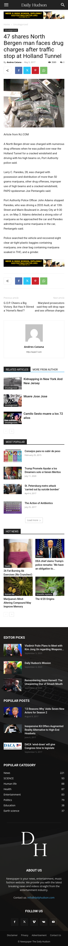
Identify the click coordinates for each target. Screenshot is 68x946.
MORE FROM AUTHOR (45, 369)
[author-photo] (34, 341)
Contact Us (55, 935)
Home (7, 24)
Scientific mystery (44, 594)
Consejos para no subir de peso (42, 451)
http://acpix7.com (34, 352)
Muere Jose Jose (35, 396)
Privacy (24, 935)
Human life (9, 594)
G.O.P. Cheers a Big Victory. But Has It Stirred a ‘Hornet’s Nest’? (19, 306)
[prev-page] (6, 431)
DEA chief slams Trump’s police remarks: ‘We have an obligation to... (49, 565)
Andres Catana (14, 62)
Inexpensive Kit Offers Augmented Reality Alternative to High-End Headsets (44, 730)
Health (8, 566)
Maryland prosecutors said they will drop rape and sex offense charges (49, 306)
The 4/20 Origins (44, 599)
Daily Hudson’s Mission (38, 663)
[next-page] (11, 431)
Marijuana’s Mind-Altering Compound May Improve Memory (17, 603)
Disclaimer (12, 935)
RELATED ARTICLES (17, 369)
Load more (34, 520)
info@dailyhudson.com (40, 897)
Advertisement (39, 935)
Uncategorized (20, 24)
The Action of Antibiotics (39, 503)
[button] (6, 5)
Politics (39, 556)
